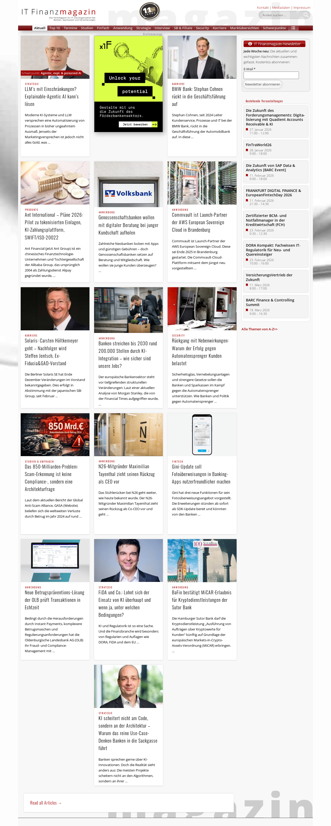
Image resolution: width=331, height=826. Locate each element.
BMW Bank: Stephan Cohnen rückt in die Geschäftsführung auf (202, 95)
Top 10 (54, 28)
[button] (293, 28)
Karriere (219, 28)
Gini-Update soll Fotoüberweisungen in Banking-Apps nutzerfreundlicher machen (202, 473)
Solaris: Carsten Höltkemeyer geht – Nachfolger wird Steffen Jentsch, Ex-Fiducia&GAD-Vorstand (55, 350)
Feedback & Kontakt (165, 822)
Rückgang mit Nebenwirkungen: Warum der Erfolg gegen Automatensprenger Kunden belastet (202, 350)
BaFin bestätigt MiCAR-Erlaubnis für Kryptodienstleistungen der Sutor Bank (202, 598)
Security (202, 28)
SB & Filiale (183, 28)
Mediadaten (281, 7)
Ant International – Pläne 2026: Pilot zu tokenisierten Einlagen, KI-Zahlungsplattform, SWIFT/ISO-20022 (55, 224)
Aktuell (40, 28)
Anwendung (122, 28)
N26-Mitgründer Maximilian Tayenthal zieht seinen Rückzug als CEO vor (129, 472)
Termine (70, 28)
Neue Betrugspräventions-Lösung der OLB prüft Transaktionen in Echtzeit (55, 598)
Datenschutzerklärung (93, 822)
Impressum (302, 7)
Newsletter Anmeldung (43, 822)
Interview (162, 28)
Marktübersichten (244, 28)
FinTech (103, 28)
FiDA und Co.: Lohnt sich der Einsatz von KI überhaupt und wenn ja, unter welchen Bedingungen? (129, 602)
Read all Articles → (46, 803)
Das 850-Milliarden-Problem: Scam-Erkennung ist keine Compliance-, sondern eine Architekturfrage (55, 476)
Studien (87, 28)
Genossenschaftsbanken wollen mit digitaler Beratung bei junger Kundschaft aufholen (129, 223)
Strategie (143, 28)
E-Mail (249, 69)
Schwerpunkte (274, 28)
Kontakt (263, 7)
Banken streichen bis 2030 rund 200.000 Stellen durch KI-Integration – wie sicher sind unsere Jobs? (129, 353)
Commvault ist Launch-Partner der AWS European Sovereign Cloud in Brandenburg (202, 221)
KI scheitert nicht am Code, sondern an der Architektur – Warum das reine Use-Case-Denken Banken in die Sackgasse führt (129, 732)
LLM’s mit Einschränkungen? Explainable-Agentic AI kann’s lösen (55, 95)
